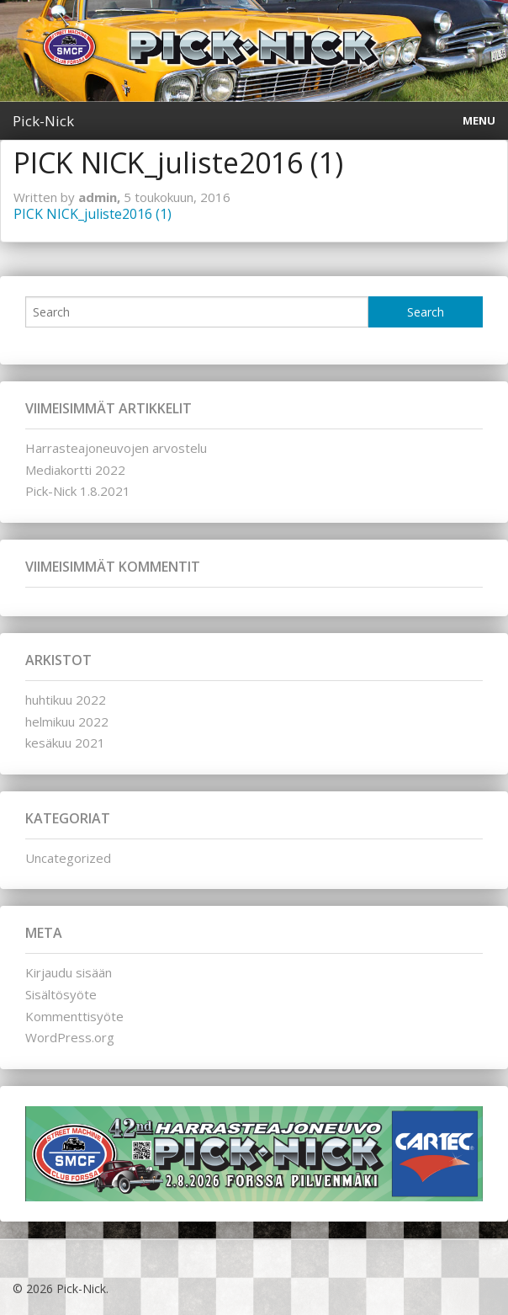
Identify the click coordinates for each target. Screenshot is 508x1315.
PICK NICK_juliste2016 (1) (92, 214)
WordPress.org (69, 1037)
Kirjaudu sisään (68, 972)
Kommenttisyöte (74, 1016)
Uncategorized (68, 857)
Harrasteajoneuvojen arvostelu (116, 447)
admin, (101, 197)
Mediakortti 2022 (75, 469)
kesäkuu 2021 (65, 742)
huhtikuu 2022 (65, 699)
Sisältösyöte (61, 994)
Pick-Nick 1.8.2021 (77, 490)
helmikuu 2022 (66, 721)
